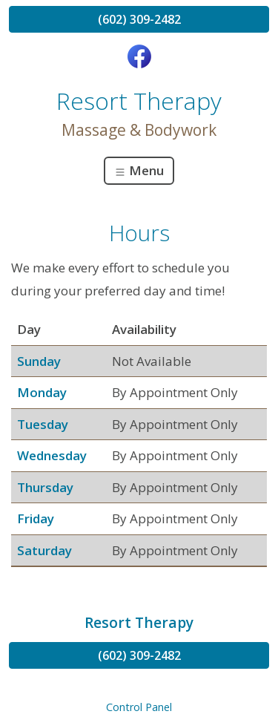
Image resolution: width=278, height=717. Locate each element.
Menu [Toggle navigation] (139, 170)
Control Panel (139, 707)
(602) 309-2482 (139, 19)
